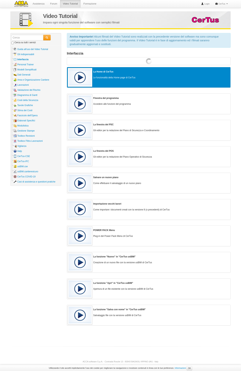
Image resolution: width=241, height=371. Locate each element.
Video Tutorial (70, 3)
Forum (54, 3)
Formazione (90, 3)
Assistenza (39, 3)
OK (189, 368)
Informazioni (180, 368)
